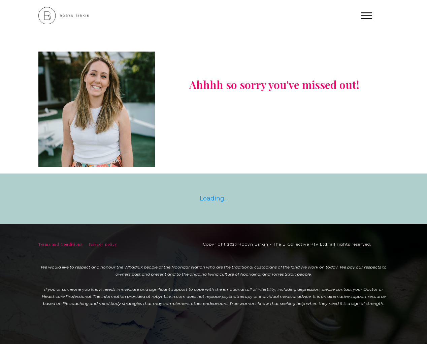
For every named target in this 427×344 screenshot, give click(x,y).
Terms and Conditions (60, 244)
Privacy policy (103, 244)
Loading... (213, 198)
